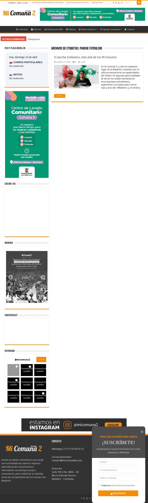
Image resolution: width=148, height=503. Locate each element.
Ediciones (36, 29)
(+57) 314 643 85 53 (73, 449)
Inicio (10, 29)
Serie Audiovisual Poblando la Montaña (47, 3)
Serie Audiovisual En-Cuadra (77, 3)
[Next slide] (43, 277)
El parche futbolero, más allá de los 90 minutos (85, 57)
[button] (13, 370)
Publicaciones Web (54, 29)
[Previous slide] (10, 277)
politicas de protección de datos (122, 486)
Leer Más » (60, 96)
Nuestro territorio (87, 29)
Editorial (71, 29)
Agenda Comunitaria (110, 29)
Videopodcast (97, 3)
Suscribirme (116, 493)
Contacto (129, 29)
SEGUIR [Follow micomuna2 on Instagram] (41, 360)
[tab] (17, 300)
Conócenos (22, 29)
